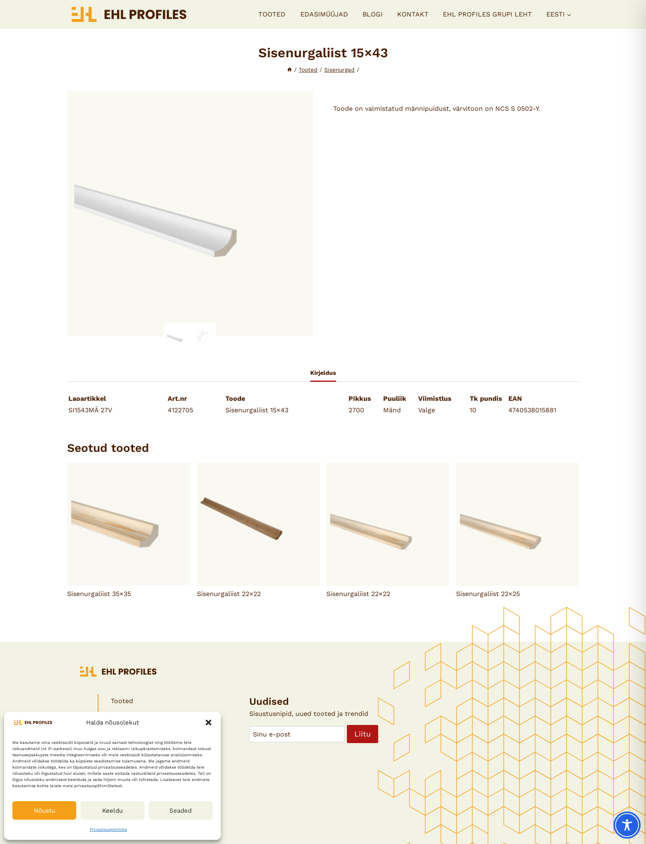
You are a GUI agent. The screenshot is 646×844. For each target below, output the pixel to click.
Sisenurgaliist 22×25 (488, 594)
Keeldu (112, 810)
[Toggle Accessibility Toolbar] (627, 825)
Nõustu (44, 810)
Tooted (272, 14)
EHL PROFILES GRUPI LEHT (487, 14)
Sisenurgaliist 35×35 (99, 594)
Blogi (373, 14)
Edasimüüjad (324, 14)
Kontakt (412, 14)
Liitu (362, 733)
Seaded (180, 810)
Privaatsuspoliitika (108, 829)
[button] (208, 722)
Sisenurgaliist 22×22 (229, 594)
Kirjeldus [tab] (323, 372)
